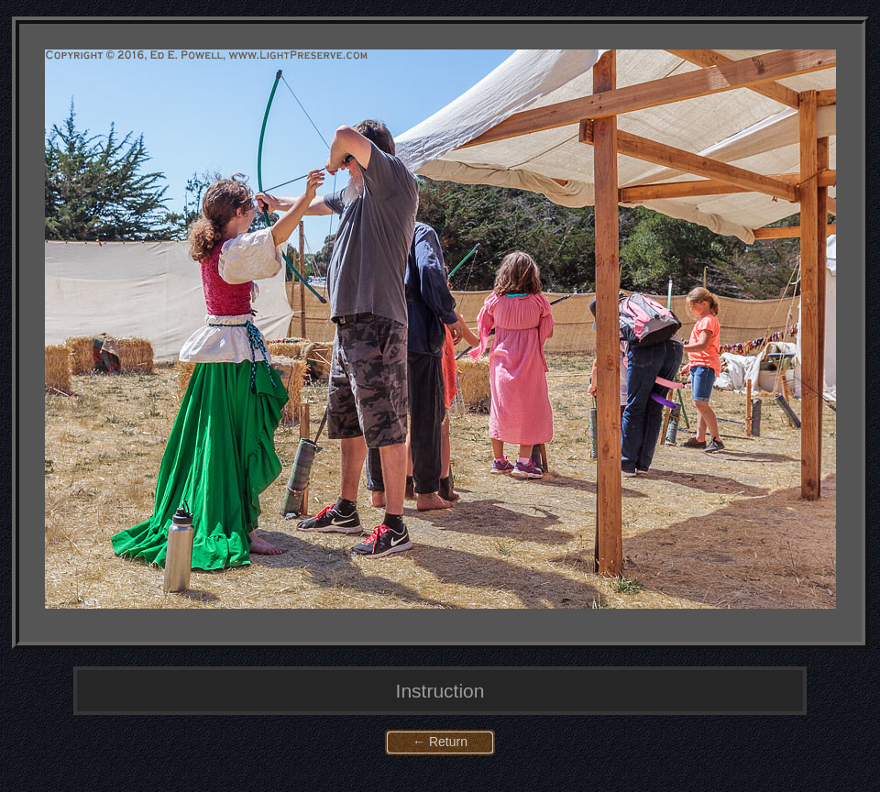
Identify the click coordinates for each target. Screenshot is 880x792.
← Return (440, 741)
